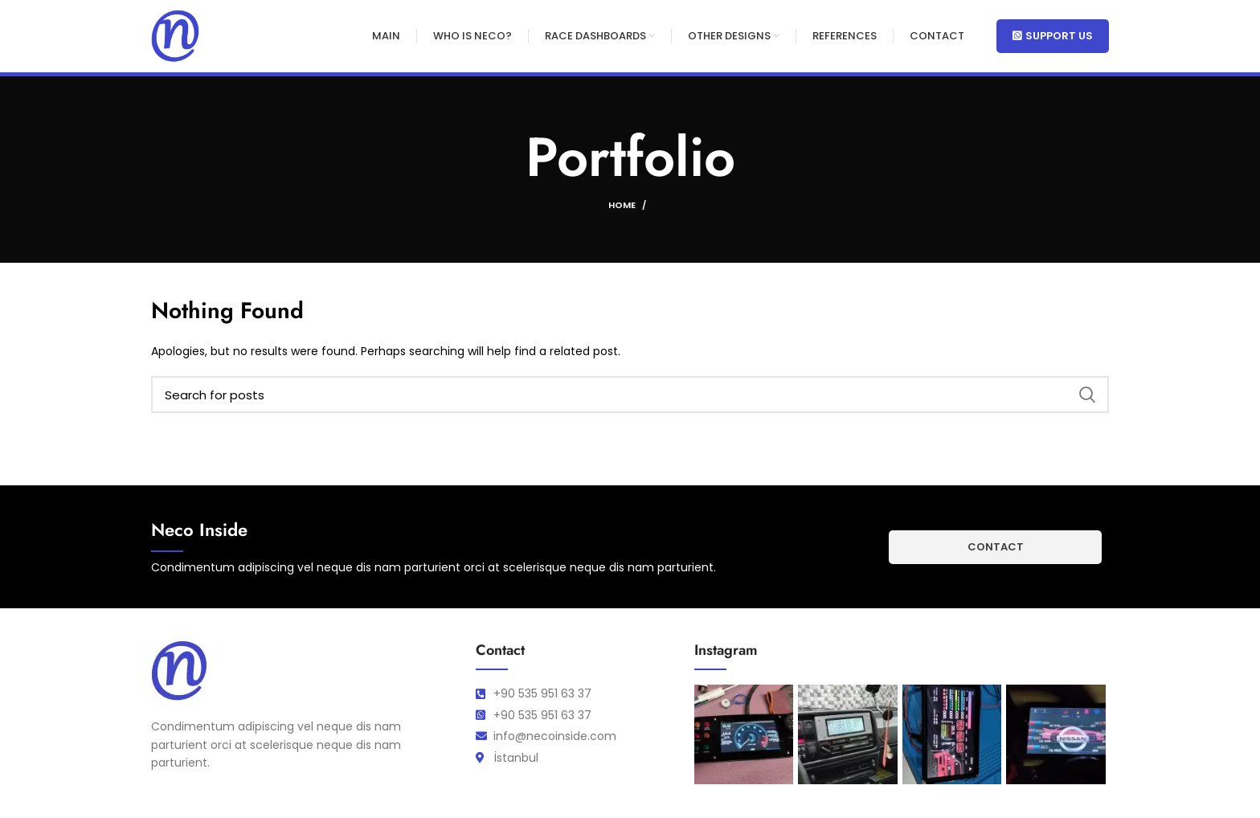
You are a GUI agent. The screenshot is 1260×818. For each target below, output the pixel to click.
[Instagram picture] (743, 734)
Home (622, 204)
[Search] (630, 394)
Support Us (1052, 35)
